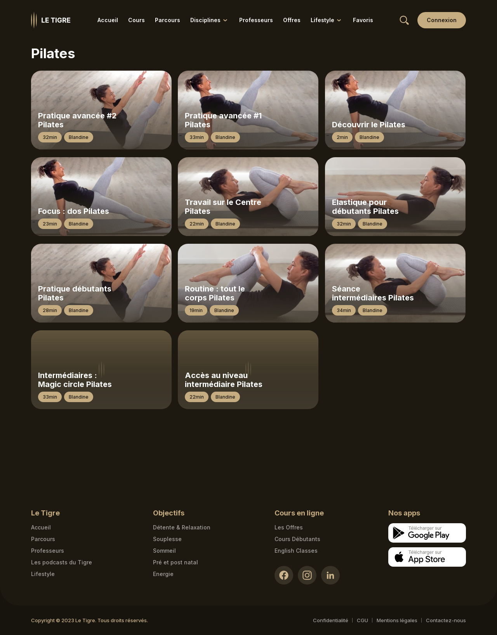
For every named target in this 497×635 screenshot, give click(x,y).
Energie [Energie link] (163, 574)
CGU (362, 620)
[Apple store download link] (427, 557)
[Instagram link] (307, 575)
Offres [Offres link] (292, 20)
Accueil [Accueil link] (107, 20)
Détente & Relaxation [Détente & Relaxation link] (181, 527)
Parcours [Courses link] (43, 539)
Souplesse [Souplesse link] (167, 539)
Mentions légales (397, 620)
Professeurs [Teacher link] (47, 550)
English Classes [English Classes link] (296, 550)
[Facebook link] (284, 575)
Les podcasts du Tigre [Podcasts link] (61, 562)
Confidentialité (330, 620)
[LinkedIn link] (330, 575)
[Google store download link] (427, 533)
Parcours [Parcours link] (167, 20)
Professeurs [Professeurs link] (256, 20)
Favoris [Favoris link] (363, 20)
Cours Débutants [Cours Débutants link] (297, 539)
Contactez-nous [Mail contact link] (446, 620)
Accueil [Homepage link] (41, 527)
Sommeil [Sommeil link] (164, 550)
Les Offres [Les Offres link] (289, 527)
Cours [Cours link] (136, 20)
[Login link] (441, 20)
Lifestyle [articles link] (43, 574)
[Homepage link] (50, 20)
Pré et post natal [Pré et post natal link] (175, 562)
